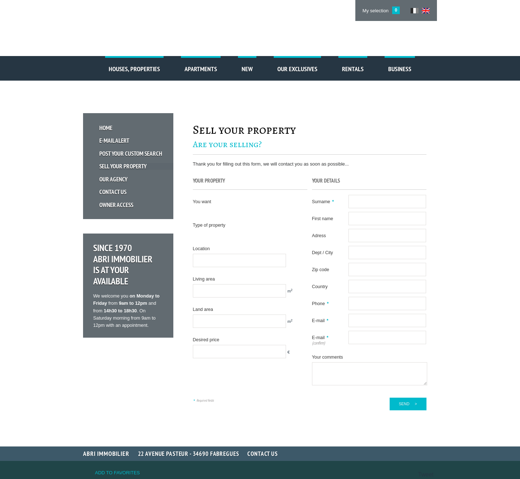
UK (426, 10)
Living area (204, 279)
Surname (323, 201)
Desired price (206, 339)
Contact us (113, 191)
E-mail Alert (115, 140)
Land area (203, 309)
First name (322, 218)
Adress (319, 235)
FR (415, 10)
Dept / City (322, 252)
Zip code (320, 269)
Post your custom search (131, 153)
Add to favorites (117, 472)
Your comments (327, 357)
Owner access (117, 204)
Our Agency (114, 178)
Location (201, 248)
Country (320, 286)
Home (106, 128)
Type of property (209, 225)
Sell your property (123, 166)
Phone (320, 303)
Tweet (426, 474)
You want (202, 201)
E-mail (320, 320)
